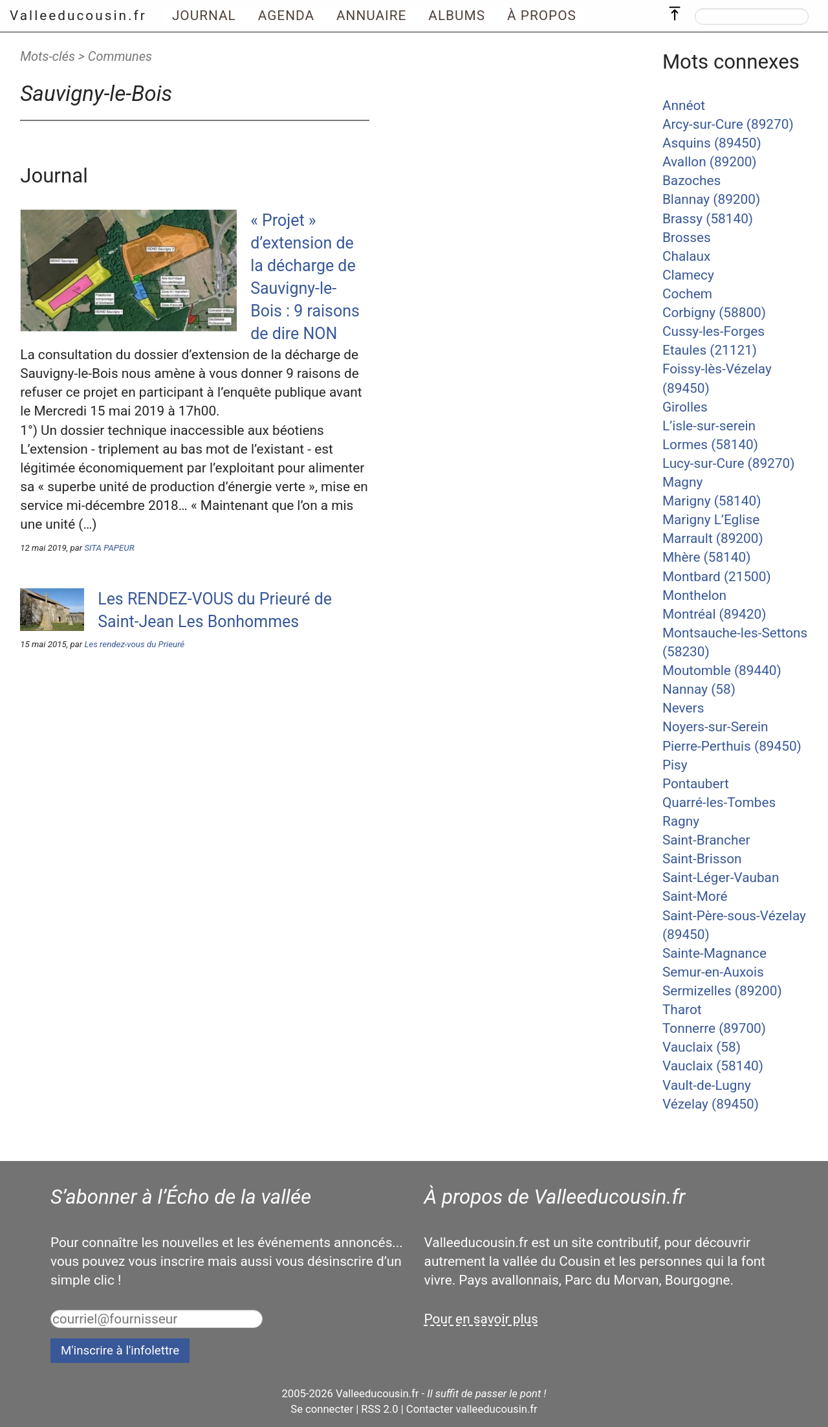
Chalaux (686, 256)
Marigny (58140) (711, 501)
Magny (682, 482)
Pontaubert (695, 783)
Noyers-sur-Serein (715, 727)
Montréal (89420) (714, 614)
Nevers (683, 708)
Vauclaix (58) (701, 1047)
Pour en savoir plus (481, 1319)
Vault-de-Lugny (706, 1085)
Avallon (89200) (709, 162)
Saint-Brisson (702, 859)
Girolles (685, 407)
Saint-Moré (695, 896)
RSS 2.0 (379, 1409)
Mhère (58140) (706, 557)
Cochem (687, 294)
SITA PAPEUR (109, 548)
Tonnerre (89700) (714, 1028)
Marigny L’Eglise (710, 519)
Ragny (680, 821)
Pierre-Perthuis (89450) (731, 746)
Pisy (675, 765)
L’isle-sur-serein (709, 426)
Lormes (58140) (710, 444)
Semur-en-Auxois (713, 972)
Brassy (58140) (707, 219)
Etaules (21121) (709, 350)
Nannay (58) (698, 689)
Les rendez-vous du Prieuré (134, 644)
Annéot (683, 105)
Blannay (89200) (711, 199)
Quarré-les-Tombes (719, 802)
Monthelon (694, 595)
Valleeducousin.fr (78, 15)
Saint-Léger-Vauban (720, 877)
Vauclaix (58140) (712, 1066)
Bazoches (691, 180)
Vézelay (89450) (710, 1104)
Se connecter (321, 1409)
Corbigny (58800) (714, 312)
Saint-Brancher (706, 840)
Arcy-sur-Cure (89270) (728, 124)
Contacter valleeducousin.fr (472, 1409)
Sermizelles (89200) (722, 991)
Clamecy (688, 275)
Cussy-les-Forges (713, 331)
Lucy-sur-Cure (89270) (728, 463)
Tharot (682, 1009)
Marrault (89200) (712, 538)
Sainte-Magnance (714, 953)
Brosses (686, 237)
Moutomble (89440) (721, 670)
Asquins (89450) (711, 143)
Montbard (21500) (716, 576)
